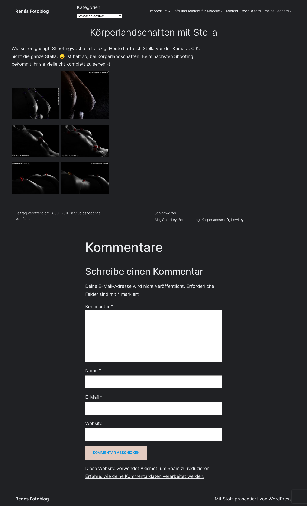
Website (93, 423)
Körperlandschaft (215, 220)
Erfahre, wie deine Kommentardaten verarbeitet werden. (144, 476)
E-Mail (94, 397)
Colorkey (169, 220)
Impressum (158, 11)
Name (93, 370)
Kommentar (99, 306)
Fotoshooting (189, 220)
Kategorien (88, 7)
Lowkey (237, 220)
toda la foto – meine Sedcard (265, 11)
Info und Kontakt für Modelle (197, 11)
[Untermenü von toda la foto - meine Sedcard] (291, 11)
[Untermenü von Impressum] (169, 11)
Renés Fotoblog (32, 11)
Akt (157, 220)
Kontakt (232, 11)
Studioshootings (87, 213)
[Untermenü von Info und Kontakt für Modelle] (222, 11)
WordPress (280, 499)
